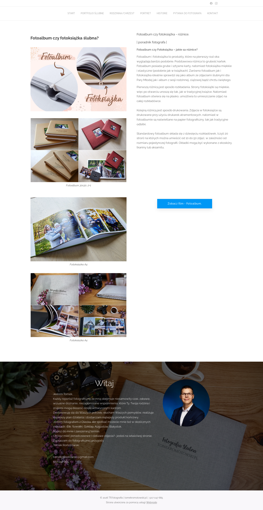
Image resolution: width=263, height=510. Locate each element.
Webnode (151, 502)
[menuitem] (184, 13)
